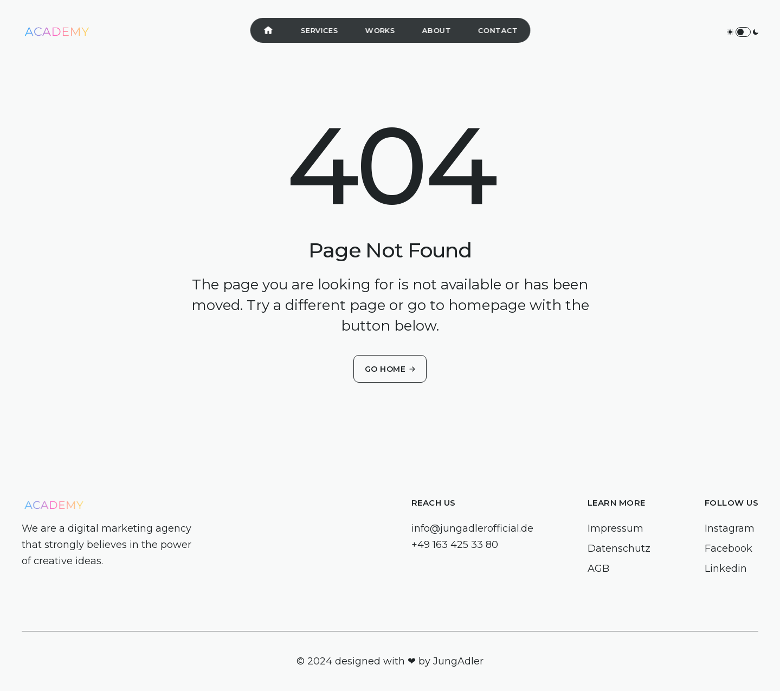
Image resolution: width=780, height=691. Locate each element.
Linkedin (726, 568)
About (436, 30)
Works (380, 30)
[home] (57, 32)
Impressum (615, 528)
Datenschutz (619, 548)
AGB (598, 568)
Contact (498, 30)
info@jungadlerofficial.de (472, 528)
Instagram (730, 528)
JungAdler (458, 661)
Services (319, 30)
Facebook (728, 548)
